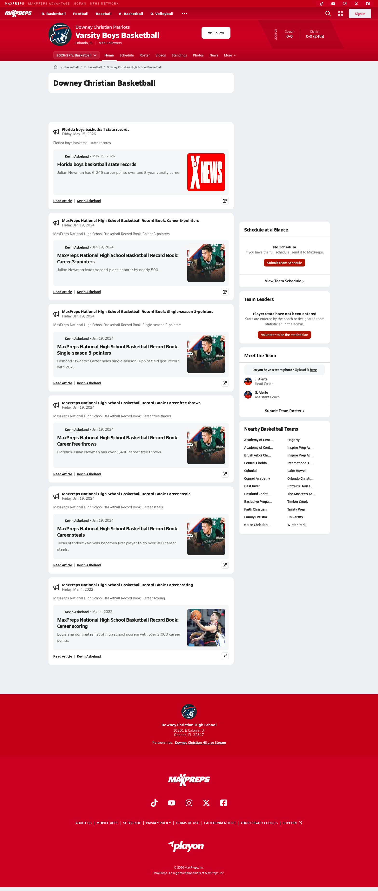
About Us (83, 823)
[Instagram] (344, 3)
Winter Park (296, 524)
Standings (179, 55)
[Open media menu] (340, 13)
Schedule (127, 55)
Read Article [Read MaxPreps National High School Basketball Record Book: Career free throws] (62, 473)
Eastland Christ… (257, 493)
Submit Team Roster (284, 410)
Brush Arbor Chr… (257, 455)
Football (80, 13)
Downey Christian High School (189, 715)
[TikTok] (321, 3)
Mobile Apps (107, 823)
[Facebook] (368, 3)
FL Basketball (93, 67)
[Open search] (328, 13)
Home (109, 55)
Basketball (71, 67)
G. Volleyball (161, 13)
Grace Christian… (257, 524)
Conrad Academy (257, 478)
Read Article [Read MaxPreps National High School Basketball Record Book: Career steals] (62, 564)
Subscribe (132, 823)
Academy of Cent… (258, 439)
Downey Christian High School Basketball (134, 67)
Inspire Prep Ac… (300, 447)
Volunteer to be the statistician (284, 334)
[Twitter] (356, 3)
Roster (145, 55)
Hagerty (293, 439)
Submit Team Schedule (284, 262)
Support (293, 823)
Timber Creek (297, 501)
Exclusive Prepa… (258, 501)
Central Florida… (257, 462)
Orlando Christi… (300, 478)
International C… (300, 462)
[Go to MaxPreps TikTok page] (154, 803)
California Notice (220, 823)
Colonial (250, 470)
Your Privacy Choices (259, 823)
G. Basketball (131, 13)
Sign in (360, 13)
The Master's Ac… (301, 493)
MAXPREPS (14, 3)
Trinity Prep (296, 509)
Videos (160, 55)
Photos (198, 55)
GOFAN (80, 3)
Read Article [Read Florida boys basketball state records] (62, 200)
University (295, 516)
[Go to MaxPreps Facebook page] (224, 803)
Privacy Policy (158, 823)
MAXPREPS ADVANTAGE (49, 3)
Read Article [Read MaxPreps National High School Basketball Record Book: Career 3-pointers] (62, 291)
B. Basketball (53, 13)
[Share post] (225, 200)
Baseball (104, 13)
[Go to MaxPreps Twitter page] (206, 803)
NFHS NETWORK (104, 3)
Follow (216, 32)
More (229, 55)
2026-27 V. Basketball (76, 55)
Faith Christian (255, 509)
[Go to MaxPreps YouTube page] (172, 803)
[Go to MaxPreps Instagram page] (189, 803)
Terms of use (187, 823)
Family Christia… (257, 516)
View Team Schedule (284, 280)
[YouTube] (333, 3)
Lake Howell (297, 470)
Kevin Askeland (73, 156)
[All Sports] (184, 13)
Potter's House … (300, 486)
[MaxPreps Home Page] (55, 67)
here (313, 370)
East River (252, 486)
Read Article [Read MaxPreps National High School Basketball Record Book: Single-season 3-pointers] (62, 382)
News (213, 55)
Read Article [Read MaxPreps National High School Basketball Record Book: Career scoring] (62, 656)
